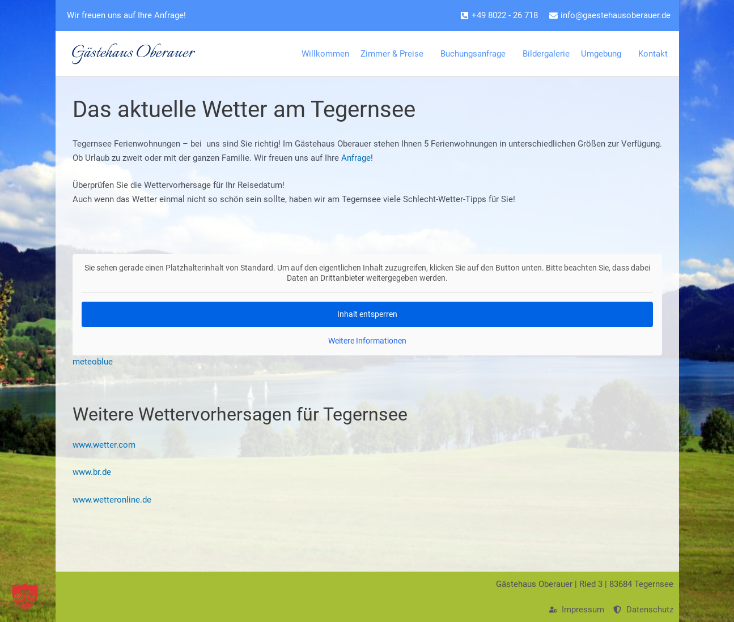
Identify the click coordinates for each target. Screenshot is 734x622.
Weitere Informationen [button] (367, 340)
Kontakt (655, 53)
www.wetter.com (104, 445)
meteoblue (93, 362)
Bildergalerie (546, 54)
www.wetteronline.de (112, 500)
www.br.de (92, 472)
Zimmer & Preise (394, 53)
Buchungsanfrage (475, 53)
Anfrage (356, 158)
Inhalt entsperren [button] (367, 314)
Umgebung (604, 53)
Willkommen (325, 54)
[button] (25, 597)
